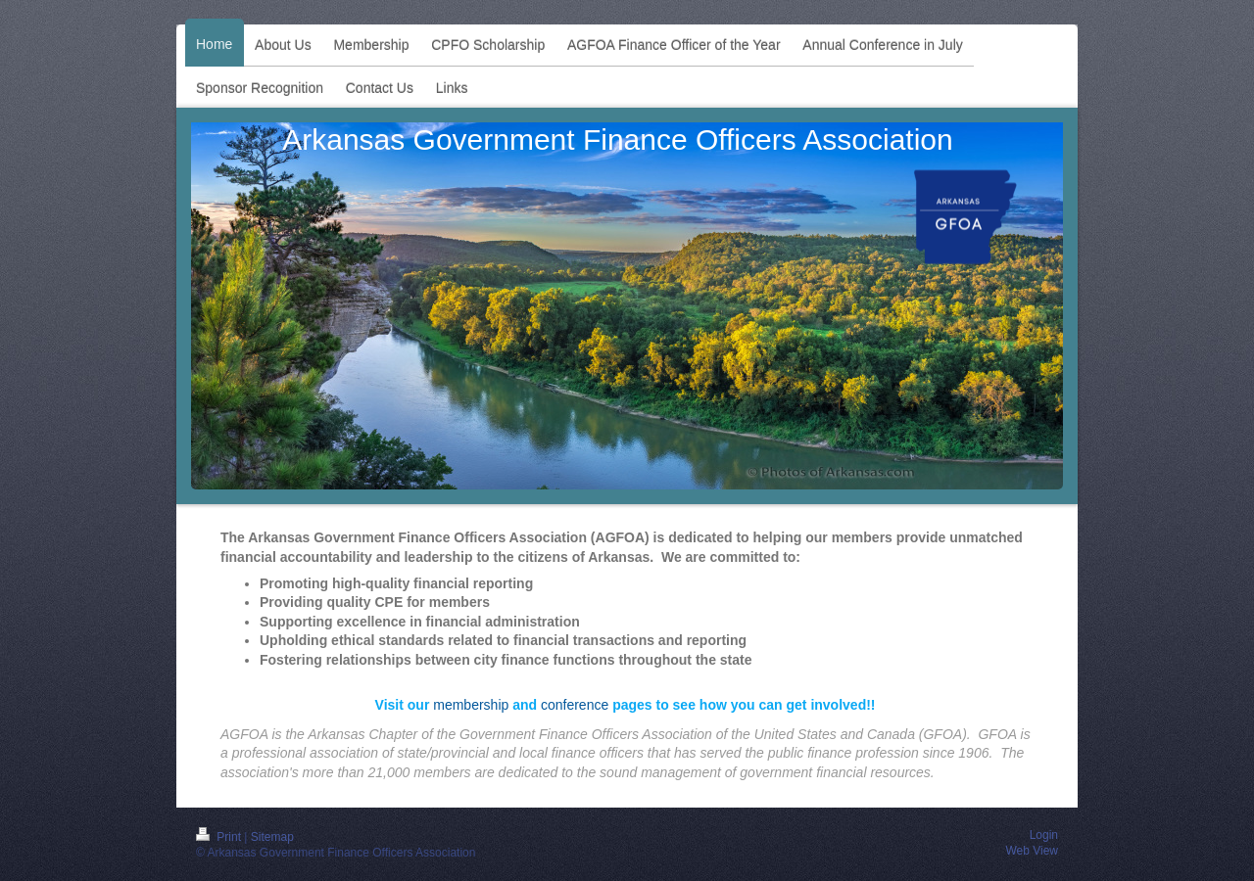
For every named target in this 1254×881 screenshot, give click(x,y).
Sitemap (272, 837)
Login (1044, 835)
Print (220, 837)
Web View (1031, 851)
